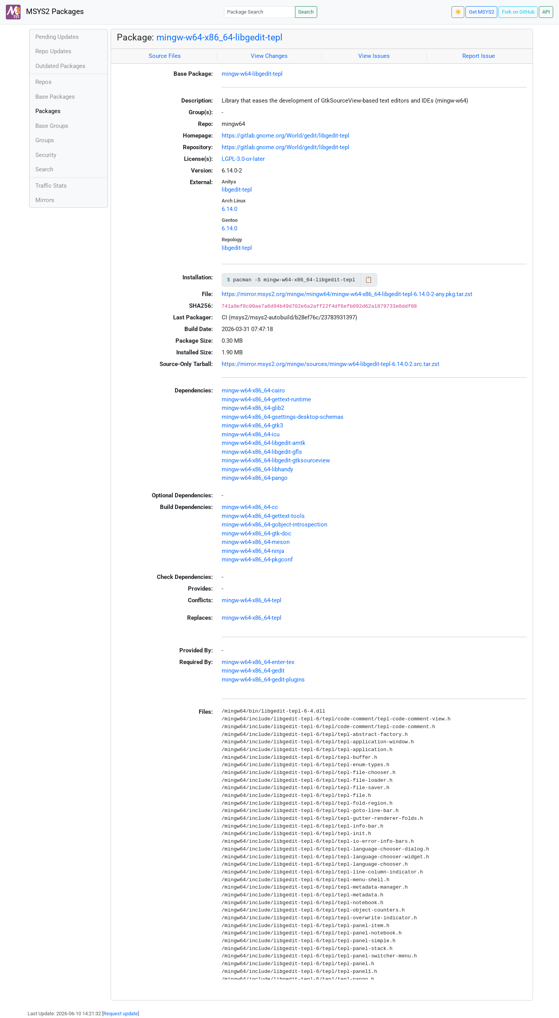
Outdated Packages (60, 66)
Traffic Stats (51, 185)
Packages (48, 111)
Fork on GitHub (518, 12)
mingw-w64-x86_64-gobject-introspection (274, 524)
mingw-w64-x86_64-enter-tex (258, 662)
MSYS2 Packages (45, 12)
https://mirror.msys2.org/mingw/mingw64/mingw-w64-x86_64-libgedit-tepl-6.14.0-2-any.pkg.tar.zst (347, 294)
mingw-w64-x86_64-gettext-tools (263, 515)
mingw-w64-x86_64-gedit (253, 670)
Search (306, 12)
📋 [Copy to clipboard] (368, 279)
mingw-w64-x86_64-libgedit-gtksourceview (276, 460)
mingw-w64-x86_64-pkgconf (257, 559)
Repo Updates (53, 51)
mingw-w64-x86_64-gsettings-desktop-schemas (283, 416)
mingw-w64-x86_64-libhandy (257, 469)
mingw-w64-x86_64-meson (256, 542)
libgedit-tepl (237, 189)
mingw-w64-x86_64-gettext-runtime (266, 399)
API (546, 12)
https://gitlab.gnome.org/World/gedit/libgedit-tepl (285, 135)
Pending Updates (57, 36)
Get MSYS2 (481, 12)
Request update (120, 1013)
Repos (43, 81)
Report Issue (478, 55)
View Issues (374, 55)
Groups (44, 140)
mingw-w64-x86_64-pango (255, 477)
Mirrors (44, 200)
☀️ (458, 12)
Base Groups (51, 125)
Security (45, 155)
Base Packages (55, 96)
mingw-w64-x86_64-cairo (253, 390)
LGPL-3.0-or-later (243, 158)
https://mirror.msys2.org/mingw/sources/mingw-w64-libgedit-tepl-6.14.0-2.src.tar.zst (330, 364)
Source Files (165, 55)
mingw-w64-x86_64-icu (251, 434)
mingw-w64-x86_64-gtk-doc (256, 533)
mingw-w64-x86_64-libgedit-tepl (219, 37)
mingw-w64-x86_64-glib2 (253, 407)
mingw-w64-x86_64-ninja (253, 550)
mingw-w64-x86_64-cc (250, 507)
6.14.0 (229, 209)
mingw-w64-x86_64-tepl (251, 600)
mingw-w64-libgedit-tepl (252, 73)
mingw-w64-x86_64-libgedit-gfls (262, 451)
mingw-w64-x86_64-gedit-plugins (263, 679)
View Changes (269, 55)
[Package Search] (259, 11)
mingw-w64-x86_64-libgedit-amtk (264, 442)
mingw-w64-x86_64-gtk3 (252, 425)
